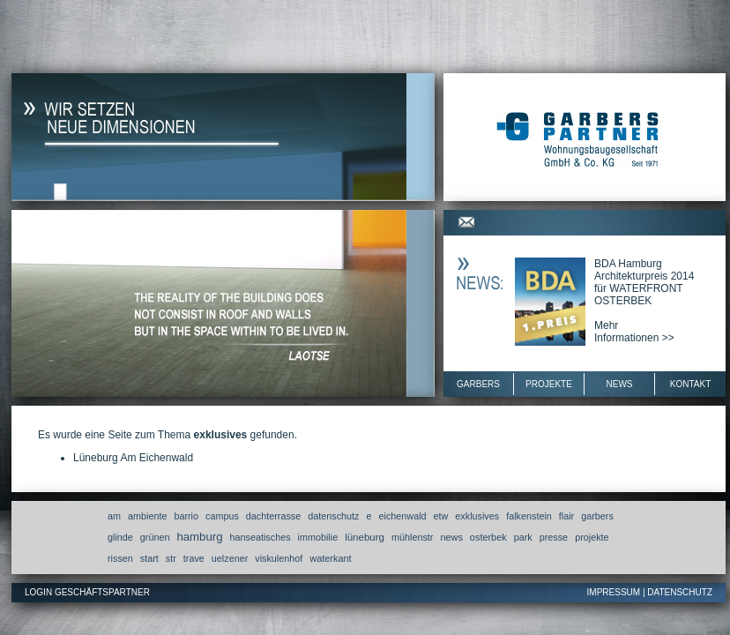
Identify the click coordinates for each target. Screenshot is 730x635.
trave (194, 558)
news (451, 537)
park (523, 537)
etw (441, 516)
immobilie (318, 537)
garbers (597, 516)
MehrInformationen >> (634, 331)
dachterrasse (273, 516)
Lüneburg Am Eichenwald (133, 458)
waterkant (330, 558)
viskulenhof (278, 558)
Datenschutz (679, 592)
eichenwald (403, 516)
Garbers (478, 384)
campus (222, 516)
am (114, 516)
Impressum (614, 592)
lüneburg (364, 537)
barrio (186, 516)
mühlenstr (412, 537)
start (149, 558)
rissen (120, 558)
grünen (155, 537)
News (620, 384)
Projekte (548, 384)
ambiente (147, 516)
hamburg (199, 536)
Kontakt (690, 384)
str (171, 558)
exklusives (477, 516)
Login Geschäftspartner (87, 592)
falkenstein (529, 516)
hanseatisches (260, 537)
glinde (120, 537)
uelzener (230, 558)
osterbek (488, 537)
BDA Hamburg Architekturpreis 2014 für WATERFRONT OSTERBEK (644, 282)
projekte (591, 537)
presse (554, 537)
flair (566, 516)
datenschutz (333, 516)
